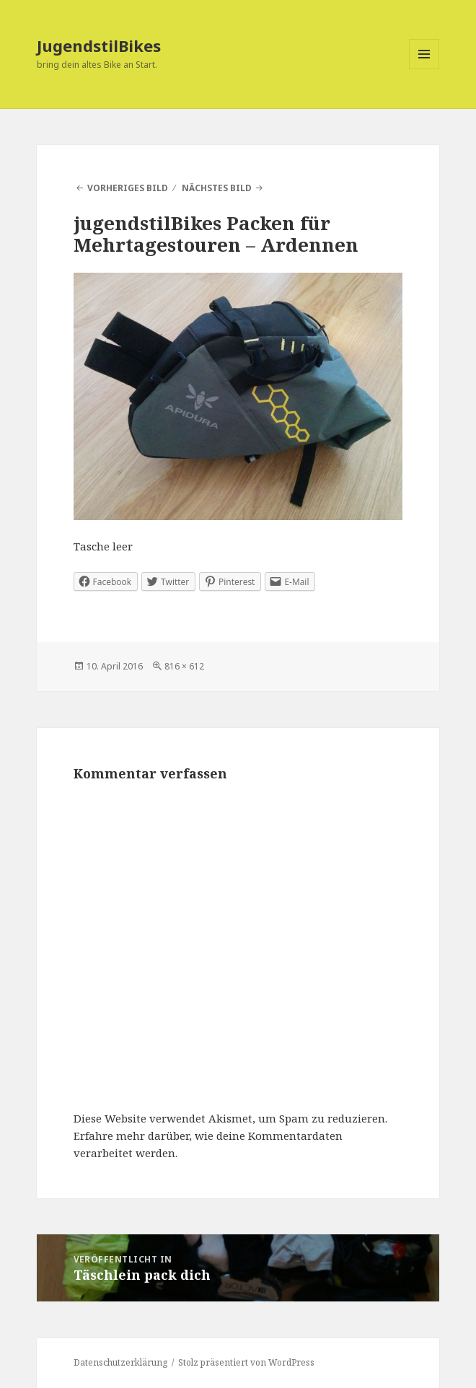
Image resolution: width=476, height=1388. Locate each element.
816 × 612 (184, 666)
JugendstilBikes (99, 45)
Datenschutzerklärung (120, 1362)
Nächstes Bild (217, 188)
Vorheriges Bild (127, 188)
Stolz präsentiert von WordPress (246, 1362)
